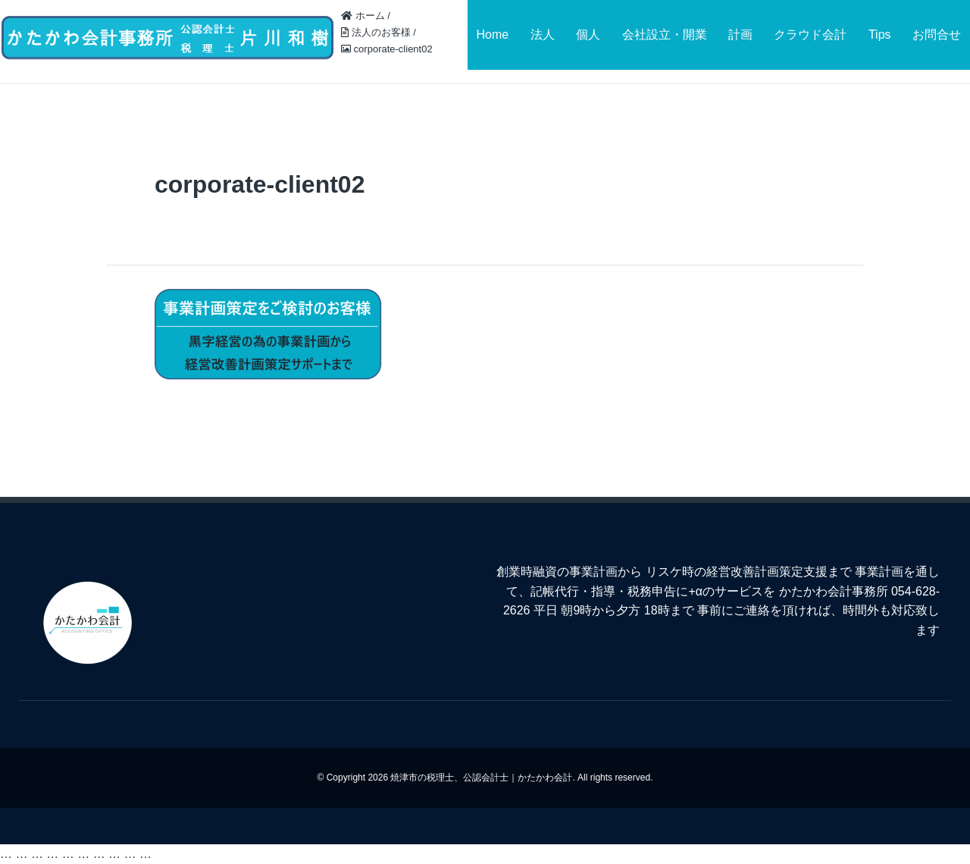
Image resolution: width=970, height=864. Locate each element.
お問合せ (936, 34)
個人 (588, 34)
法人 (542, 34)
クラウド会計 (810, 34)
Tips (879, 34)
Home (493, 34)
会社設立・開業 (664, 34)
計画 (740, 34)
